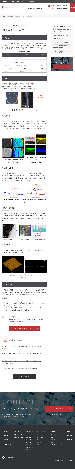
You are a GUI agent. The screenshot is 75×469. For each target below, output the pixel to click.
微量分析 (28, 444)
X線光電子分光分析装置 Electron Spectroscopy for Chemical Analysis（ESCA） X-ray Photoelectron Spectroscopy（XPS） (61, 45)
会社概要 (53, 437)
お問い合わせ (72, 7)
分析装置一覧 (39, 8)
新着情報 (53, 5)
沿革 (52, 442)
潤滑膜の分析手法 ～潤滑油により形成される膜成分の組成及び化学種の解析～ (21, 355)
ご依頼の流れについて (57, 415)
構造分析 (28, 442)
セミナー (39, 435)
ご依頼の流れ (59, 8)
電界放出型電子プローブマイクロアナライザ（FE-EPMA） (62, 30)
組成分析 (28, 440)
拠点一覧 (53, 440)
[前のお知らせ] (73, 0)
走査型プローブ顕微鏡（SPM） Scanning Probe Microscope (60, 52)
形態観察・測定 (30, 447)
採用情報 (65, 5)
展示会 (39, 442)
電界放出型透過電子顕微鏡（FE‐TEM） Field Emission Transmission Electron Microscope (61, 37)
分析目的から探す (18, 437)
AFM (22, 16)
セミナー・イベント (49, 8)
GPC (27, 435)
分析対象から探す (18, 435)
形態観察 (17, 16)
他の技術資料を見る (24, 376)
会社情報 (65, 8)
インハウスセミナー (42, 437)
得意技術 (59, 5)
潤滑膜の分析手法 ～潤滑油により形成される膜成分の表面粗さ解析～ (20, 368)
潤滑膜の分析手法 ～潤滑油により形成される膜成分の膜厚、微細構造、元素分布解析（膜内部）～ (21, 362)
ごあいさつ (53, 435)
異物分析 (28, 449)
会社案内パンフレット (56, 444)
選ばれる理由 (24, 8)
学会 (38, 440)
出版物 (39, 444)
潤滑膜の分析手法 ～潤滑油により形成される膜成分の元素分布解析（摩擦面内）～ (21, 347)
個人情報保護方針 (59, 460)
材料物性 (28, 437)
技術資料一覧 (31, 8)
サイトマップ (70, 460)
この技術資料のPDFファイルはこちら (24, 328)
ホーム (17, 8)
